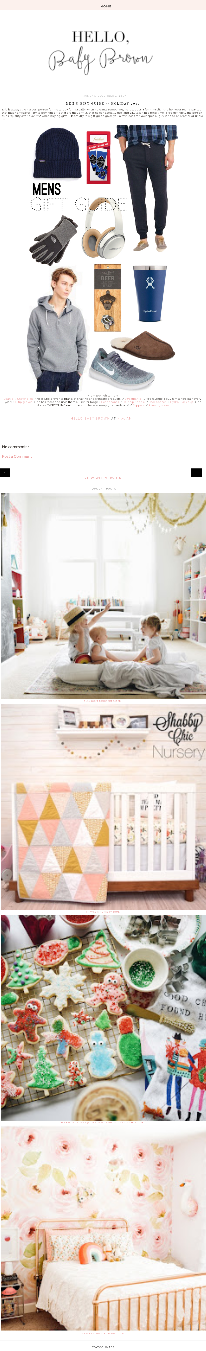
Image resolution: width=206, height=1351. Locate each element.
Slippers (139, 405)
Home (103, 470)
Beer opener (157, 401)
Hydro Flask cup (181, 401)
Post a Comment (17, 456)
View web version (103, 478)
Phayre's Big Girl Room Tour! (103, 1333)
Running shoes (158, 405)
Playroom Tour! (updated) (103, 701)
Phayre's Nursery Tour (103, 912)
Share (103, 424)
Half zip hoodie (134, 401)
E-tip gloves (23, 401)
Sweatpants (133, 398)
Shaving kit (24, 398)
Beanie (8, 398)
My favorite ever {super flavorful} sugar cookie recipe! (103, 1122)
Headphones (110, 401)
